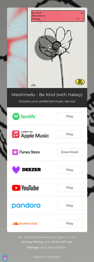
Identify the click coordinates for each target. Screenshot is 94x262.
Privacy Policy (32, 242)
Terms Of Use (61, 242)
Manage (33, 247)
